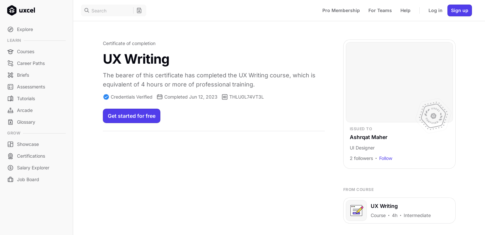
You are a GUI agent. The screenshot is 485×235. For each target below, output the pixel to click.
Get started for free (131, 116)
